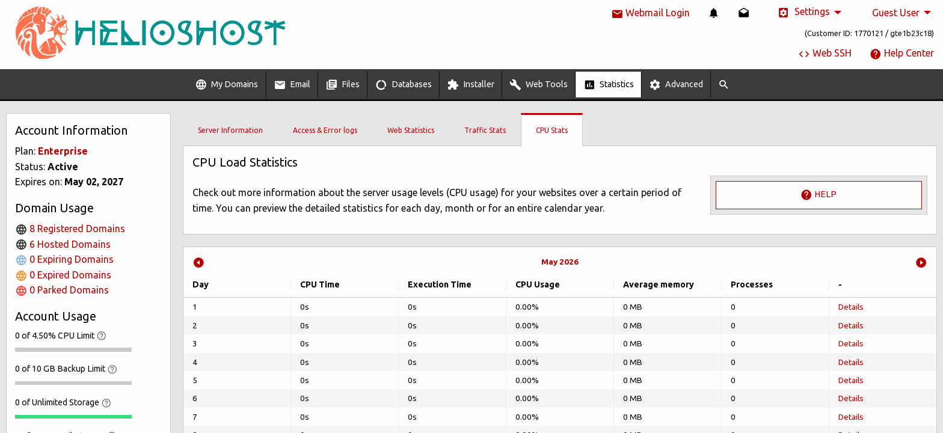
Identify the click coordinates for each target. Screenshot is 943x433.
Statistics (608, 85)
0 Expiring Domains (64, 259)
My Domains (226, 85)
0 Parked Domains (62, 289)
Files (342, 85)
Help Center (902, 53)
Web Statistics (410, 130)
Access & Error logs (325, 130)
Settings (804, 12)
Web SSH (825, 53)
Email (292, 85)
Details (851, 307)
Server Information (230, 130)
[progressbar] (73, 349)
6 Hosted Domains (63, 244)
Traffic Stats (485, 130)
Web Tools (538, 85)
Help (818, 195)
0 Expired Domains (63, 274)
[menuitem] (714, 12)
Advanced (676, 85)
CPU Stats (552, 130)
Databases (403, 85)
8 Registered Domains (70, 228)
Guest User (896, 12)
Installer (470, 85)
